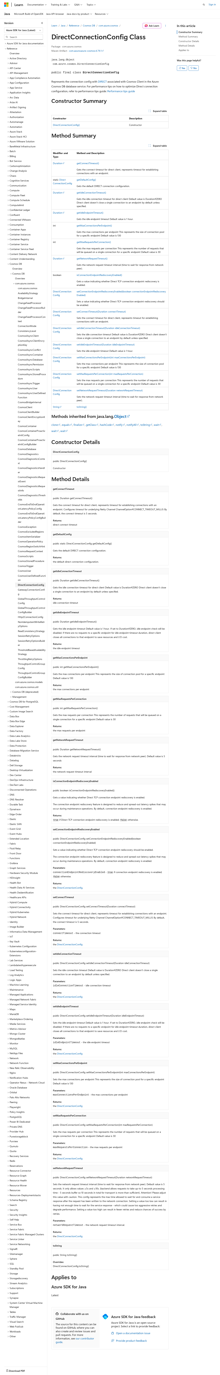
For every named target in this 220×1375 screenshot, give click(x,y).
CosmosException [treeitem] (27, 526)
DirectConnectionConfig (69, 887)
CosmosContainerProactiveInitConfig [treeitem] (31, 433)
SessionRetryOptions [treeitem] (29, 635)
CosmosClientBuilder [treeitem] (29, 412)
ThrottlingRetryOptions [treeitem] (30, 659)
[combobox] (23, 30)
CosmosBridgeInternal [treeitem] (29, 402)
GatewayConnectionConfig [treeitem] (31, 592)
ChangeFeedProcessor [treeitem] (29, 303)
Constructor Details (189, 41)
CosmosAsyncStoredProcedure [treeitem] (32, 376)
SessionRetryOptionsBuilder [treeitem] (31, 643)
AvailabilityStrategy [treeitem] (28, 293)
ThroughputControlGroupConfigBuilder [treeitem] (31, 675)
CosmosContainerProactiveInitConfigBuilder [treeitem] (31, 442)
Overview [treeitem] (14, 53)
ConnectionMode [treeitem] (27, 326)
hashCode (106, 424)
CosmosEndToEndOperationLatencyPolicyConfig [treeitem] (31, 506)
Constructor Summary (190, 32)
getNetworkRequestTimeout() (92, 258)
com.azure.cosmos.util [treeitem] (26, 687)
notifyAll (131, 424)
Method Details (187, 45)
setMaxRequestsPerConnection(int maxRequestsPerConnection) (110, 373)
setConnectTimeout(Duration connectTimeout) (101, 311)
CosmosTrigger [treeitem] (26, 566)
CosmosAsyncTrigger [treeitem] (29, 383)
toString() (82, 406)
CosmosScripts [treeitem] (26, 556)
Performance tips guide (121, 91)
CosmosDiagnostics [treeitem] (28, 454)
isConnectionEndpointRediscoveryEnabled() (99, 275)
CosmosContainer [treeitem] (27, 426)
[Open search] (203, 5)
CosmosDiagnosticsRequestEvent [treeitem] (31, 479)
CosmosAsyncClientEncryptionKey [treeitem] (31, 343)
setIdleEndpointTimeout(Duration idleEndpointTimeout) (106, 344)
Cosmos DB (89, 25)
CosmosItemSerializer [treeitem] (29, 536)
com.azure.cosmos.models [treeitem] (29, 682)
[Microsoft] (6, 4)
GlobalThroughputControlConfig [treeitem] (31, 601)
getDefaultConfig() (86, 179)
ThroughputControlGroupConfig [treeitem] (31, 666)
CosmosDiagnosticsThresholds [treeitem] (32, 497)
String (56, 406)
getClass (91, 424)
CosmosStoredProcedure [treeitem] (31, 561)
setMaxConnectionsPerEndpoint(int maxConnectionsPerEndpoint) (111, 357)
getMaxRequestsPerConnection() (94, 242)
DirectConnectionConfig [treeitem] (31, 584)
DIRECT (102, 81)
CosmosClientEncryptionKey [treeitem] (31, 419)
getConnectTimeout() (88, 163)
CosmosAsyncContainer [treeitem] (30, 354)
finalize (78, 424)
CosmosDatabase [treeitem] (27, 449)
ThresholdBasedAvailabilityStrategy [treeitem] (32, 652)
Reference (74, 25)
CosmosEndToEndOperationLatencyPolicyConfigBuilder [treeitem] (32, 517)
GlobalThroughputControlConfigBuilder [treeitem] (31, 610)
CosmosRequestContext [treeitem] (30, 551)
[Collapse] (42, 23)
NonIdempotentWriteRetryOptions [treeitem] (31, 624)
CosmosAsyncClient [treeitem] (28, 335)
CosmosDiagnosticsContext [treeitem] (31, 461)
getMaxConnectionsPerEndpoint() (94, 225)
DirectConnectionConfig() (66, 125)
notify (119, 424)
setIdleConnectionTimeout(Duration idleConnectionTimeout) (108, 328)
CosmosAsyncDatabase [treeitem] (30, 359)
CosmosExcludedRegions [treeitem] (31, 531)
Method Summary (188, 36)
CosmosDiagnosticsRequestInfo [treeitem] (31, 488)
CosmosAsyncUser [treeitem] (27, 388)
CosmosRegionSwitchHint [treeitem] (31, 546)
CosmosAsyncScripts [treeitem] (29, 369)
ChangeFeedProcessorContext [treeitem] (32, 319)
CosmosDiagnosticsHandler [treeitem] (31, 470)
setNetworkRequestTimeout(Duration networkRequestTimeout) (110, 390)
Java (63, 25)
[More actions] (166, 25)
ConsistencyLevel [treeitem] (27, 331)
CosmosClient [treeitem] (25, 407)
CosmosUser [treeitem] (24, 570)
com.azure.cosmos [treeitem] (27, 288)
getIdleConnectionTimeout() (91, 192)
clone (54, 424)
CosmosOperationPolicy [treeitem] (30, 541)
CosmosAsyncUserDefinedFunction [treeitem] (32, 395)
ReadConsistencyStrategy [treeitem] (31, 631)
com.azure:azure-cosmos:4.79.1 (85, 50)
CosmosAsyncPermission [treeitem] (31, 364)
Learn (54, 25)
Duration (57, 163)
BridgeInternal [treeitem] (25, 298)
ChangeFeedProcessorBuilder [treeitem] (31, 310)
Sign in (212, 4)
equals (66, 424)
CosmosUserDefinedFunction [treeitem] (32, 578)
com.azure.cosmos (108, 25)
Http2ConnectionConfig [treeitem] (30, 617)
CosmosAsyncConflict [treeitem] (29, 349)
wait (156, 424)
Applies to (184, 50)
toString (145, 424)
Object (120, 416)
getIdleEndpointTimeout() (90, 212)
